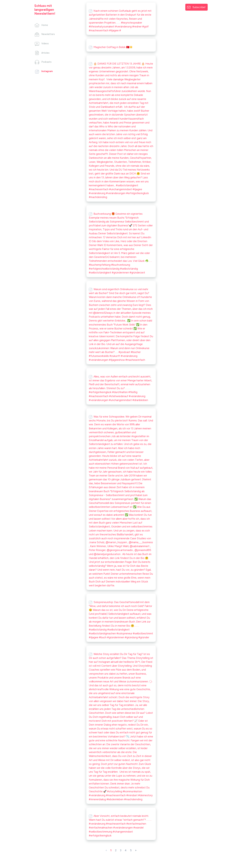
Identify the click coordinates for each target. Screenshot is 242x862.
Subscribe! (199, 7)
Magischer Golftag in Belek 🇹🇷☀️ (111, 47)
